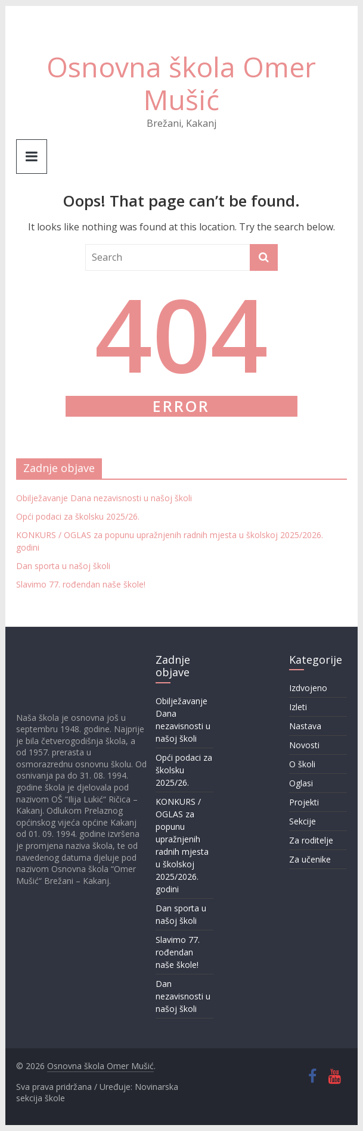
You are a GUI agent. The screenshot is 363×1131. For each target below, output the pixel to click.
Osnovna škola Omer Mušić (181, 83)
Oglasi (301, 783)
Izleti (298, 707)
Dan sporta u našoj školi (63, 565)
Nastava (305, 726)
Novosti (304, 745)
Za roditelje (311, 840)
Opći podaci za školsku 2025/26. (77, 516)
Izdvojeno (308, 687)
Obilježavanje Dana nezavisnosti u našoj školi (104, 498)
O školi (302, 764)
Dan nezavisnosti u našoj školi (183, 996)
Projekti (304, 802)
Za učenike (310, 859)
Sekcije (302, 821)
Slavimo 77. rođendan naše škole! (80, 584)
